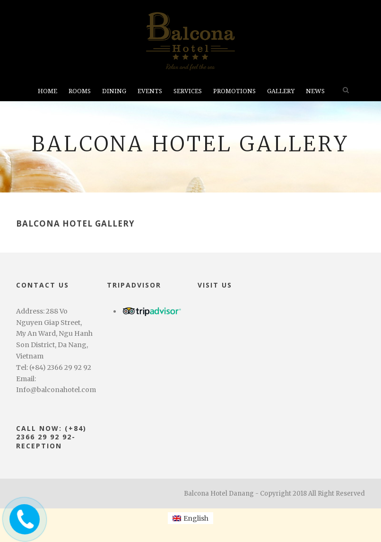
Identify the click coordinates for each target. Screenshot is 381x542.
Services (187, 91)
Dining (114, 91)
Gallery (280, 91)
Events (150, 91)
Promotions (234, 91)
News (315, 91)
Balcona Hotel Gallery (75, 223)
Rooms (80, 91)
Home (47, 91)
